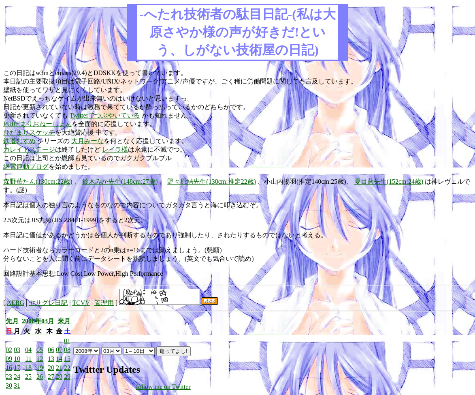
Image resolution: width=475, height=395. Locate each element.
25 (28, 376)
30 (9, 385)
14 (59, 358)
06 (51, 349)
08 (67, 349)
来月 (64, 321)
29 (67, 376)
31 (17, 385)
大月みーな (87, 140)
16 (9, 367)
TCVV (80, 302)
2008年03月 (38, 321)
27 (51, 376)
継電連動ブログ (26, 166)
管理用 (104, 302)
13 (51, 358)
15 (67, 358)
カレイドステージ (29, 149)
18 (28, 367)
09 (9, 358)
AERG (15, 302)
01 (67, 340)
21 (59, 367)
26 (39, 376)
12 (39, 358)
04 (28, 349)
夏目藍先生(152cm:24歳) (389, 181)
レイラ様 (115, 149)
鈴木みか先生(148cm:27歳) (120, 181)
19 (39, 367)
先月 (12, 321)
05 (39, 349)
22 (67, 367)
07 (59, 349)
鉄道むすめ (19, 140)
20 (51, 367)
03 (17, 349)
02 (9, 349)
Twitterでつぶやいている (105, 115)
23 (9, 376)
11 (29, 358)
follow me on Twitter (163, 386)
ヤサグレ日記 (48, 302)
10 (17, 358)
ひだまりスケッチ (29, 132)
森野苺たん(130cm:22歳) (37, 181)
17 (17, 367)
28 (59, 376)
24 (17, 376)
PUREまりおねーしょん (37, 123)
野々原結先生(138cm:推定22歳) (211, 181)
